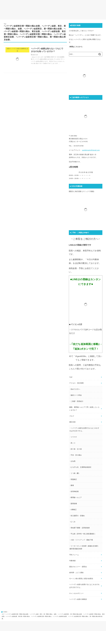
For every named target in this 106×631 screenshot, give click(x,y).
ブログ (71, 416)
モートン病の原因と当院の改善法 (81, 578)
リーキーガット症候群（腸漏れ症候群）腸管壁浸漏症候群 (84, 547)
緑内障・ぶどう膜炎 (76, 572)
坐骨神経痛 (75, 491)
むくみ (73, 522)
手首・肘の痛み (76, 455)
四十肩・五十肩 (76, 449)
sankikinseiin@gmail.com (91, 150)
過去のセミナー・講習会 (78, 566)
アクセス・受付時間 (76, 383)
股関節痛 (74, 503)
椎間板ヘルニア (76, 497)
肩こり (73, 443)
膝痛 (72, 485)
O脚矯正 (74, 509)
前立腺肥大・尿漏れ (78, 516)
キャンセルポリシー (76, 593)
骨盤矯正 (74, 479)
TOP (70, 377)
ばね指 (73, 461)
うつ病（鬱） (75, 473)
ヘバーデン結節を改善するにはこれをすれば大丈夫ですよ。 (84, 429)
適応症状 (72, 422)
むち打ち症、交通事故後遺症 (81, 467)
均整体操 (72, 560)
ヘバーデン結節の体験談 (78, 599)
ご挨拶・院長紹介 (77, 401)
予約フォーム (74, 555)
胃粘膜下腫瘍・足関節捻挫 (80, 528)
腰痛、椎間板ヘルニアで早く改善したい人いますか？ (84, 408)
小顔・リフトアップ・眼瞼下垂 (82, 540)
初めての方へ (75, 389)
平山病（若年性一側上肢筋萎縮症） (83, 534)
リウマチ (74, 437)
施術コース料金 (76, 395)
